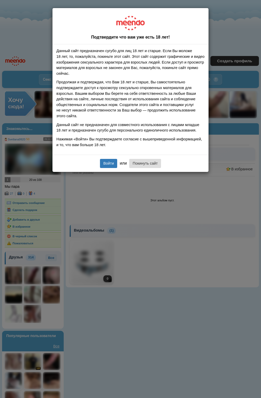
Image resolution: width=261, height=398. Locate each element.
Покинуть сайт (145, 163)
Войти (108, 163)
